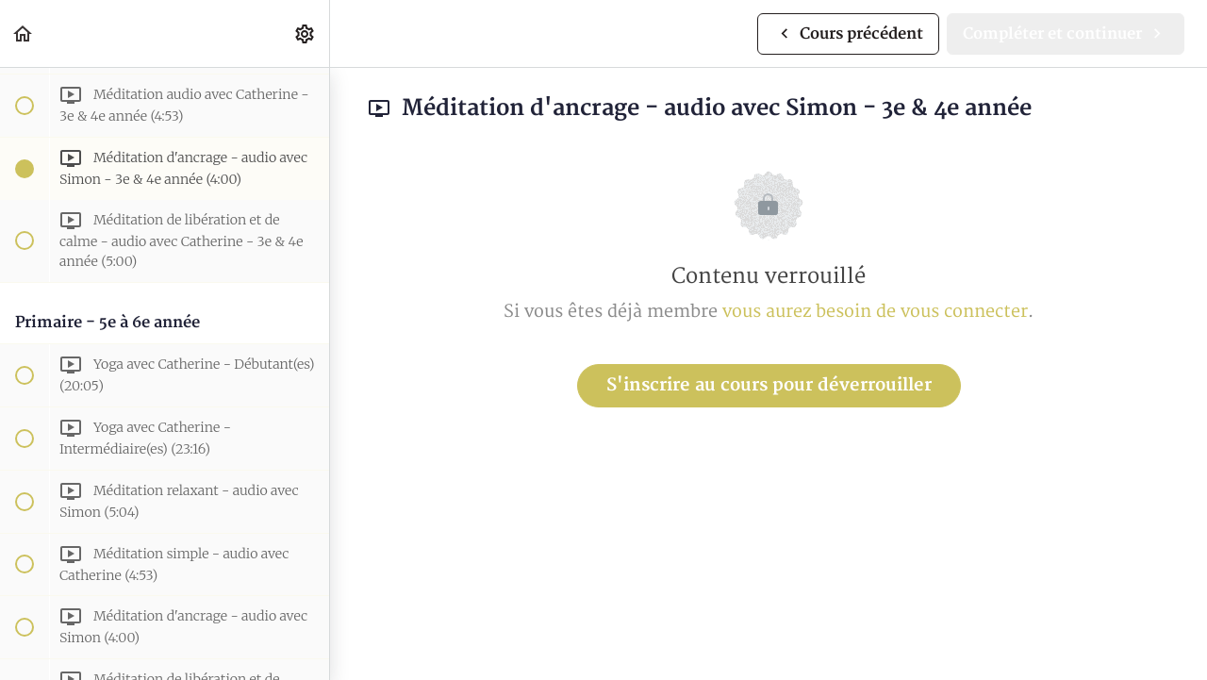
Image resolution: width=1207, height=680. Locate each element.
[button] (23, 33)
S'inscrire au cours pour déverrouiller (769, 385)
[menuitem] (305, 33)
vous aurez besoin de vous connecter (875, 312)
